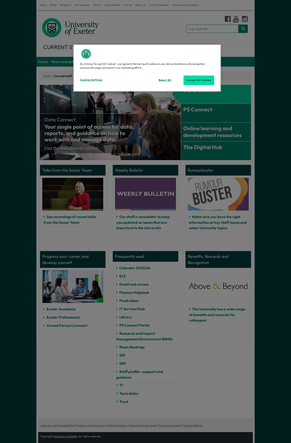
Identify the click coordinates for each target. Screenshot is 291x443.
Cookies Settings (91, 79)
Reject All (165, 80)
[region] (147, 68)
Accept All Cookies (198, 80)
